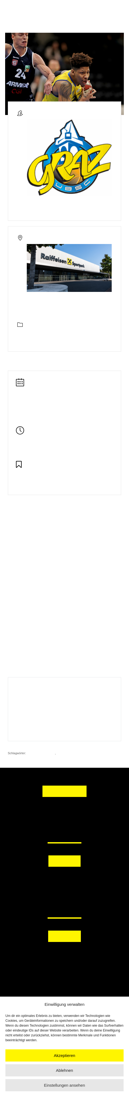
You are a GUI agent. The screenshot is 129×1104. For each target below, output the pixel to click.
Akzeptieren (64, 1055)
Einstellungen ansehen (64, 1085)
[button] (64, 877)
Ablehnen (64, 1070)
